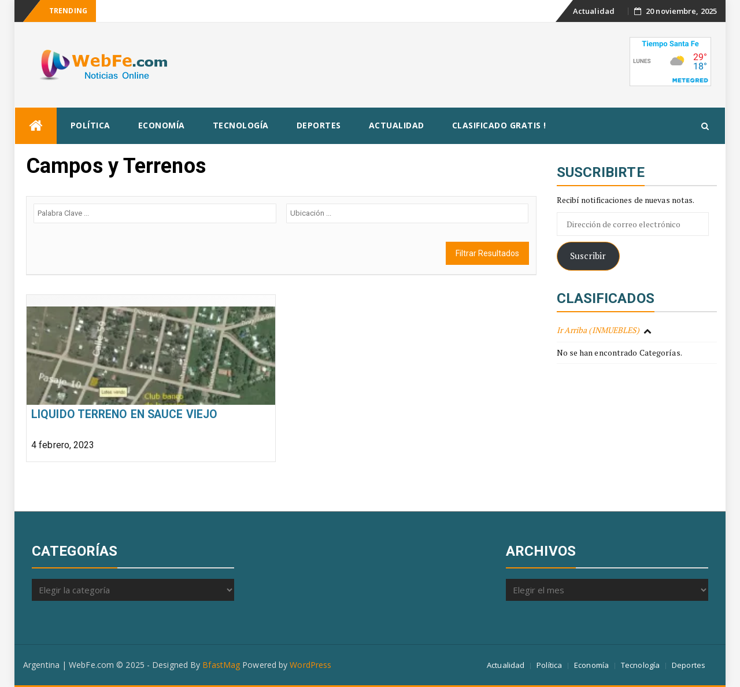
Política (90, 125)
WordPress (310, 664)
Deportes (319, 125)
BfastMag (221, 664)
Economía (161, 125)
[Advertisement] (417, 63)
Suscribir (588, 256)
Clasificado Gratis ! (499, 125)
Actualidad (594, 11)
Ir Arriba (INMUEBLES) (598, 329)
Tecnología (241, 125)
